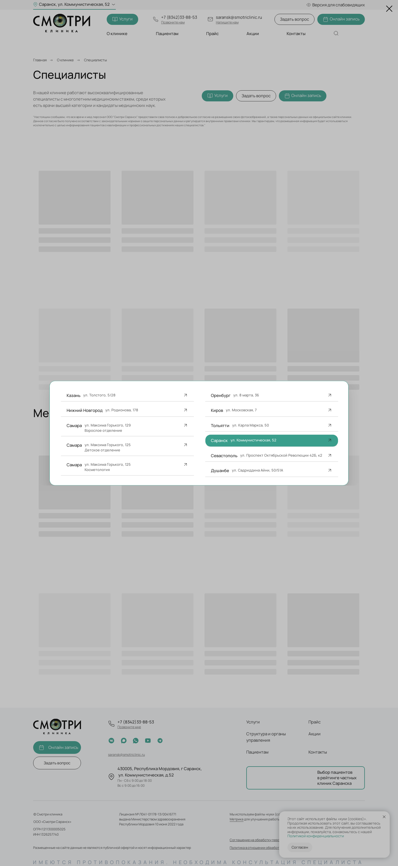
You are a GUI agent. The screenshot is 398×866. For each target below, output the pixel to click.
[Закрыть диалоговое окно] (389, 9)
